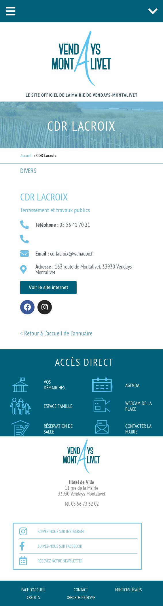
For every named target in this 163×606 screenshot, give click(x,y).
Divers (28, 171)
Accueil (26, 155)
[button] (10, 11)
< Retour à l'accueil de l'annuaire (56, 333)
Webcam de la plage (138, 406)
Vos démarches (54, 385)
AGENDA (132, 385)
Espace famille (58, 406)
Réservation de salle (58, 429)
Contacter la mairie (138, 429)
